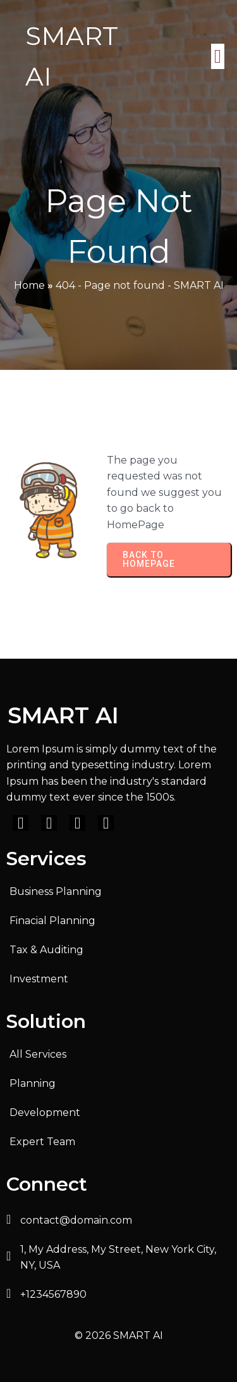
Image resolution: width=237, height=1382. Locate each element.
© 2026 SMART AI (119, 1335)
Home (29, 285)
